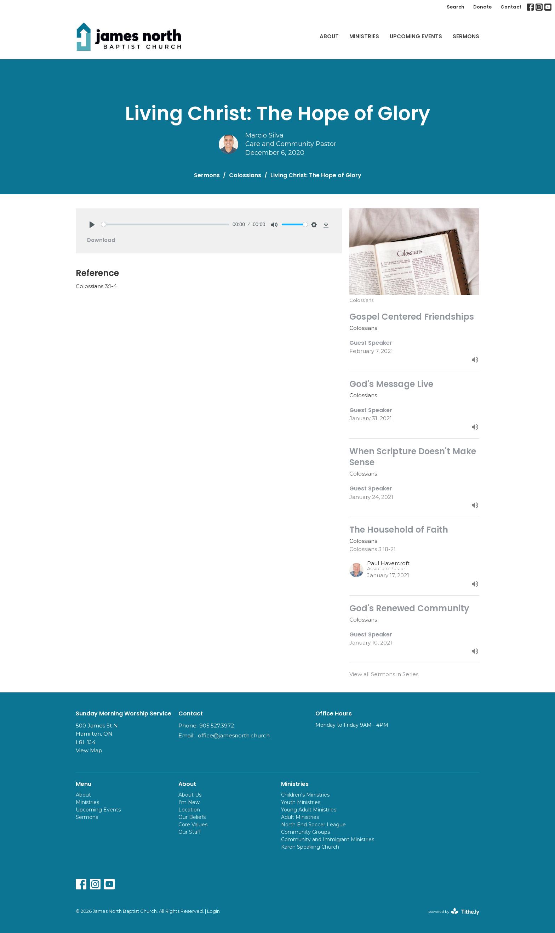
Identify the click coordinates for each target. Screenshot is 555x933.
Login (213, 911)
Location (189, 809)
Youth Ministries (300, 802)
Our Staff (189, 832)
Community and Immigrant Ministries (327, 839)
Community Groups (305, 832)
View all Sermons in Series (383, 674)
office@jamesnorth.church (234, 735)
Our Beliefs (192, 817)
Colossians (245, 175)
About (329, 36)
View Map (89, 750)
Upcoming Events (416, 36)
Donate (482, 7)
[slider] (165, 224)
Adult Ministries (300, 817)
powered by (453, 911)
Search (455, 7)
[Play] (92, 224)
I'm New (189, 802)
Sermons (466, 36)
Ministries (364, 36)
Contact (510, 7)
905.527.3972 (216, 725)
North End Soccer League (313, 824)
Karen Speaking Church (310, 847)
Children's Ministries (305, 795)
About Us (189, 795)
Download (101, 240)
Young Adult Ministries (308, 809)
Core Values (192, 824)
